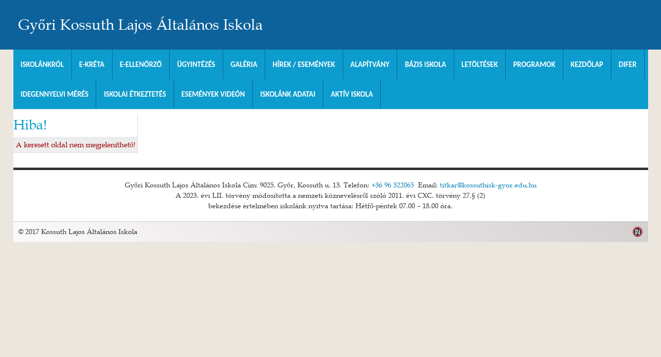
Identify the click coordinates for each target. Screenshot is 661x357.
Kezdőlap (587, 64)
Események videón (213, 94)
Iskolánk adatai (287, 94)
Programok (534, 64)
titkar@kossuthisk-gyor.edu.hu (488, 184)
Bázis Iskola (425, 64)
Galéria (244, 64)
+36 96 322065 (392, 184)
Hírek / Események (304, 64)
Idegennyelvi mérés (55, 94)
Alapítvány (370, 64)
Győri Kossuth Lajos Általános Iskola (140, 25)
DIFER (628, 64)
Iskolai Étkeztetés (135, 94)
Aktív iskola (352, 94)
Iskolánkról (42, 64)
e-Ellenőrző (141, 64)
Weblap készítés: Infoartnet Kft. (638, 232)
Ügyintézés (196, 64)
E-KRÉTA (92, 64)
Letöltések (480, 64)
